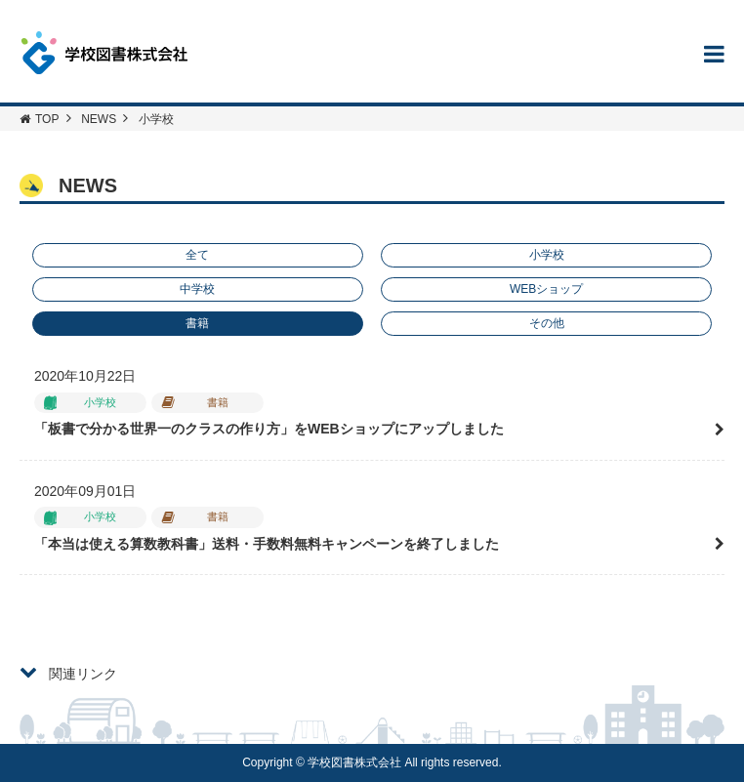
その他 (546, 323)
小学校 (546, 255)
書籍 (197, 323)
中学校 (197, 289)
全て (197, 255)
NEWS (98, 119)
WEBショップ (546, 289)
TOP (39, 119)
